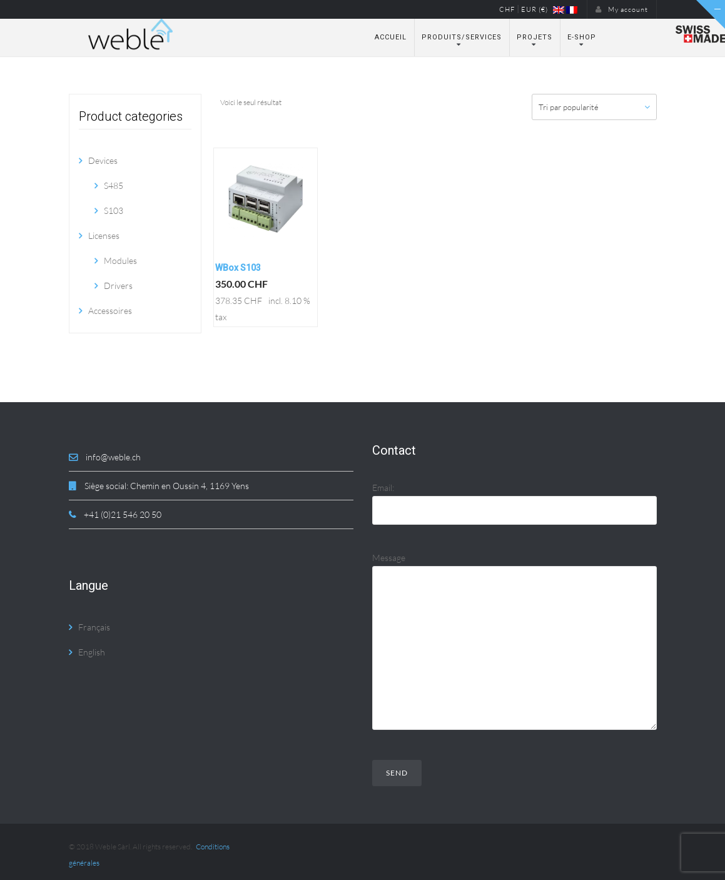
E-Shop (581, 37)
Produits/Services (462, 37)
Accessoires (110, 310)
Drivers (118, 285)
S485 (113, 185)
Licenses (103, 235)
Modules (120, 260)
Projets (534, 37)
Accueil (391, 37)
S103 (113, 210)
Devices (103, 160)
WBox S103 (238, 268)
